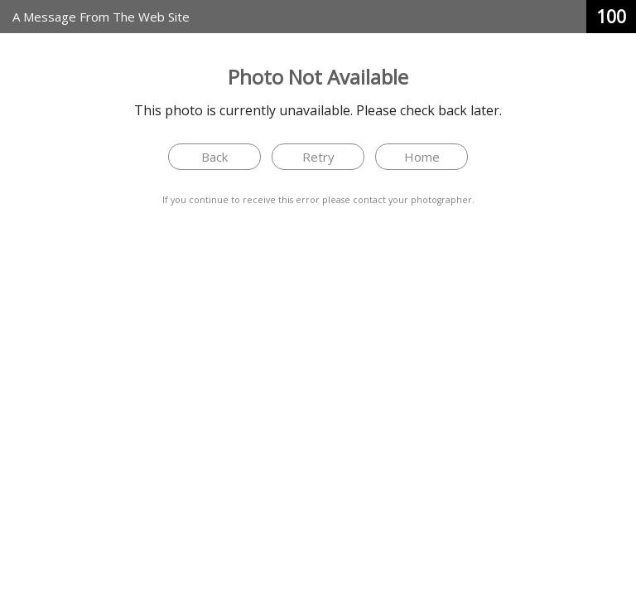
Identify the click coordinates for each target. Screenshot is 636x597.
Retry (318, 156)
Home (422, 156)
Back (214, 156)
